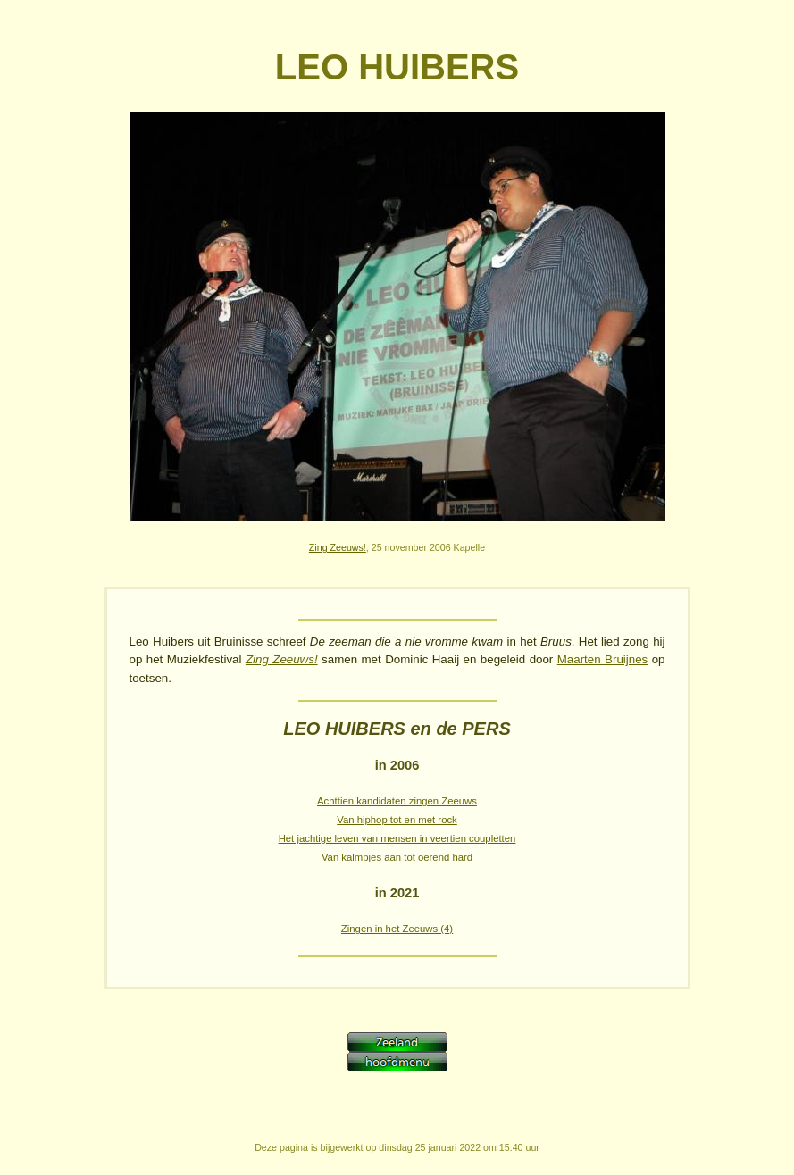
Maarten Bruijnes (602, 659)
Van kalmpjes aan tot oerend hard (397, 857)
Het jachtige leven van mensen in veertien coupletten (397, 838)
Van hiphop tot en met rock (397, 819)
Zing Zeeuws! (337, 547)
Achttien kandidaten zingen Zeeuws (397, 801)
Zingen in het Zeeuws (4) (397, 928)
